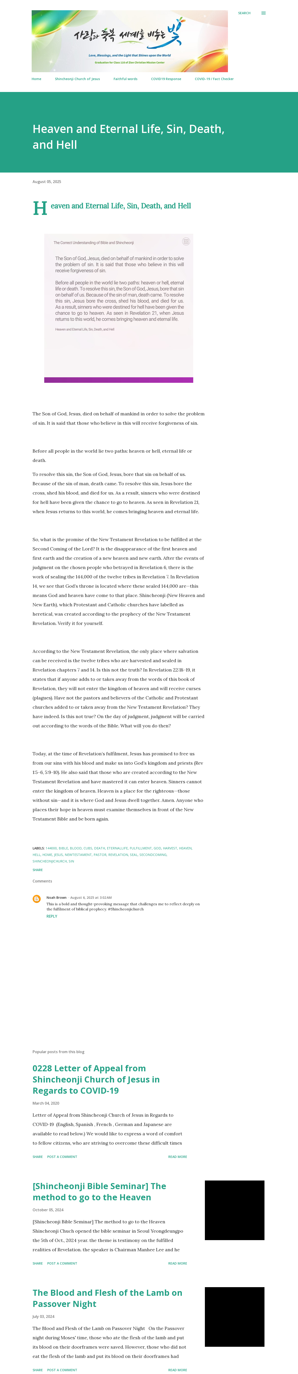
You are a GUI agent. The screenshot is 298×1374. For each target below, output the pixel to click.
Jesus (58, 854)
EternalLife (117, 848)
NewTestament (78, 854)
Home (36, 79)
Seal (134, 854)
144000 (51, 848)
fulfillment (141, 848)
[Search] (244, 13)
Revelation (118, 854)
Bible (63, 848)
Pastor (100, 854)
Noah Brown (57, 897)
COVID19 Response (166, 79)
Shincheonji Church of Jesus (77, 79)
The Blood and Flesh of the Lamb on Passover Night (108, 1298)
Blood (76, 848)
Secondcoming (152, 854)
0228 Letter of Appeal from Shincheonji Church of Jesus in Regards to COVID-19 (96, 1079)
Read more (177, 1156)
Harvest (170, 848)
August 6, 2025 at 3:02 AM (91, 897)
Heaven (185, 848)
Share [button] (38, 870)
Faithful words (125, 79)
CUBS (88, 848)
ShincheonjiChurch (50, 861)
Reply (52, 916)
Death (99, 848)
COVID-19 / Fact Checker (214, 79)
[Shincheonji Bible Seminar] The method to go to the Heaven (99, 1191)
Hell (37, 854)
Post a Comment (62, 1156)
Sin (71, 861)
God (157, 848)
